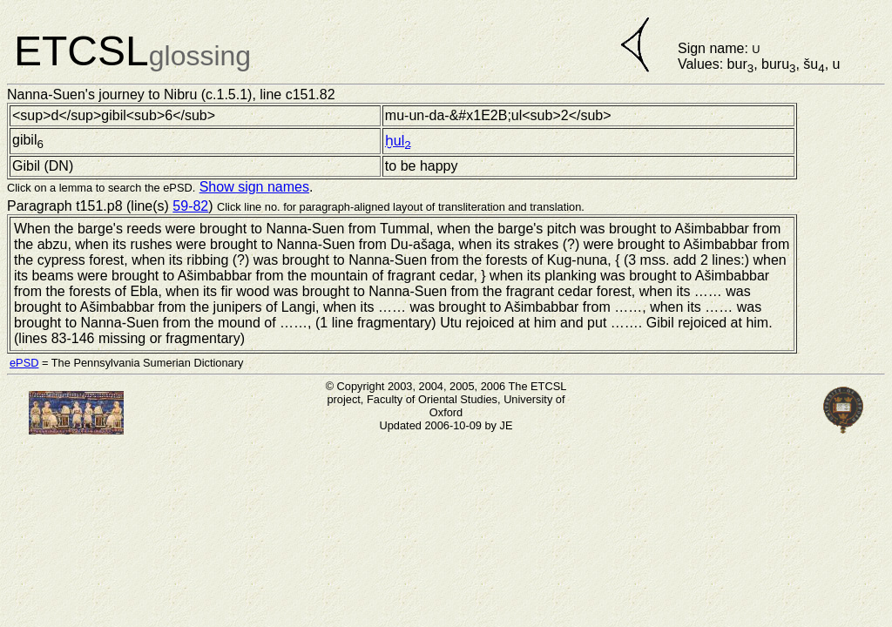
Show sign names (254, 186)
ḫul (398, 140)
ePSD (24, 362)
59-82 (190, 206)
